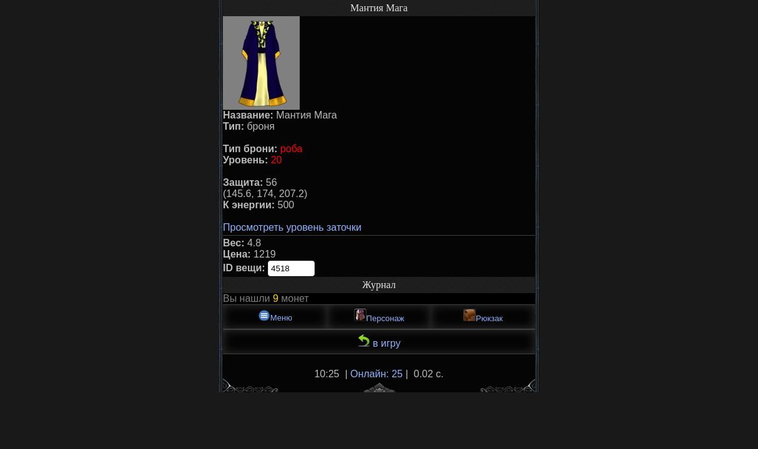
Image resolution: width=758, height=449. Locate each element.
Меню (275, 315)
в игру (379, 341)
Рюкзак (483, 316)
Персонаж (379, 316)
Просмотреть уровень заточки (292, 227)
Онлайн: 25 (376, 374)
